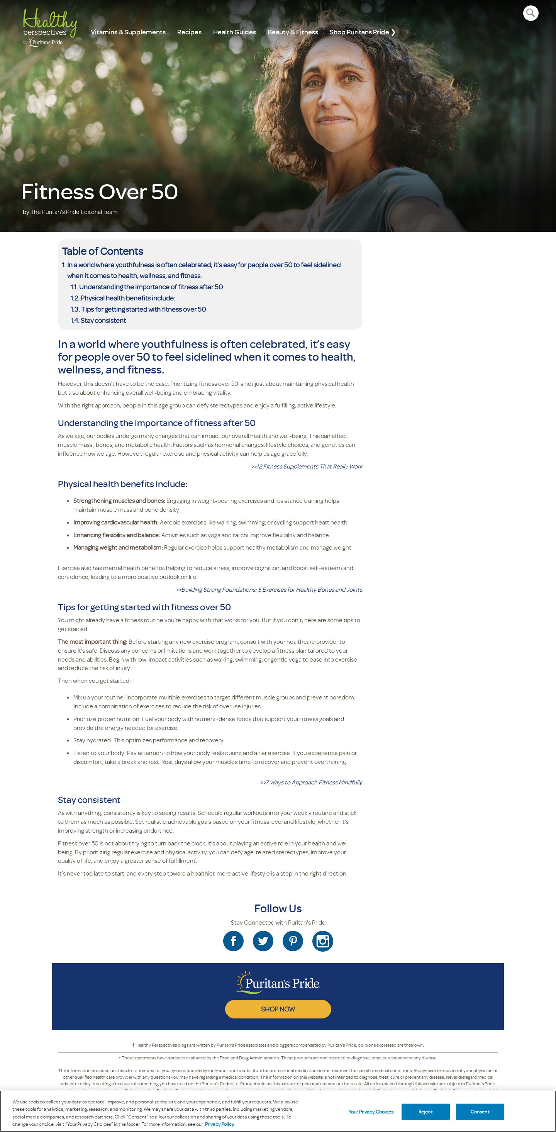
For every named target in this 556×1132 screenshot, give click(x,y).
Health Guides (234, 31)
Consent (480, 1111)
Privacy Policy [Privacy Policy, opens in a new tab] (219, 1124)
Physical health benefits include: (128, 298)
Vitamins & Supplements (128, 31)
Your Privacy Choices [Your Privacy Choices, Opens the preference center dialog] (371, 1111)
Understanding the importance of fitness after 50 (151, 286)
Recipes (189, 31)
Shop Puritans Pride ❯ (363, 31)
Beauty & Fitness (293, 31)
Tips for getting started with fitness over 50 (143, 309)
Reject (426, 1111)
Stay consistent (103, 320)
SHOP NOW (278, 1009)
